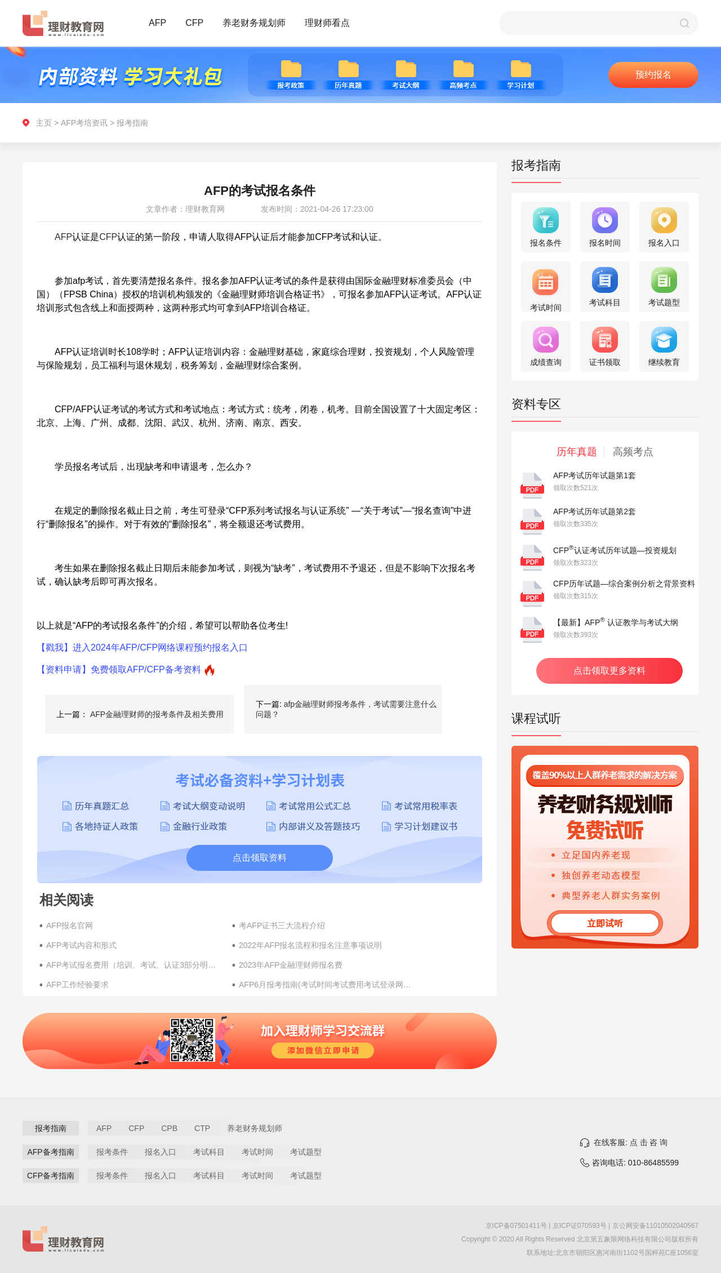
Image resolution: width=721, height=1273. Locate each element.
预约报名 (653, 74)
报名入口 (160, 1151)
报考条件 (112, 1151)
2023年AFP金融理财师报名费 (290, 964)
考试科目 (209, 1151)
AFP (157, 23)
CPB (169, 1128)
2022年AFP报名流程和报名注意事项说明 (310, 945)
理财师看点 (327, 23)
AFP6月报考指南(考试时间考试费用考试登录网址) (326, 984)
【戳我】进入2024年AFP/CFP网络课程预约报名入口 (142, 647)
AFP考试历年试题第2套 (594, 511)
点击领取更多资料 (609, 670)
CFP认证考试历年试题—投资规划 (615, 550)
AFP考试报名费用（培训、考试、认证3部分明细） (133, 964)
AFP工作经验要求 (77, 984)
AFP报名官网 (69, 925)
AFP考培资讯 (84, 122)
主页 (44, 122)
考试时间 (257, 1151)
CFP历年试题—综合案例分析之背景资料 (624, 583)
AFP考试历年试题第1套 (594, 475)
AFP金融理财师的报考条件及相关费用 (157, 714)
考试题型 (306, 1151)
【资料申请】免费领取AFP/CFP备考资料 (119, 669)
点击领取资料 (260, 857)
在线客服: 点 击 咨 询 (630, 1142)
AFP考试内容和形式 (81, 945)
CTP (202, 1128)
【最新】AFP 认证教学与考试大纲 (615, 622)
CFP (194, 23)
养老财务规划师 (254, 23)
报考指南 (132, 122)
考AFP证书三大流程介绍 (282, 925)
